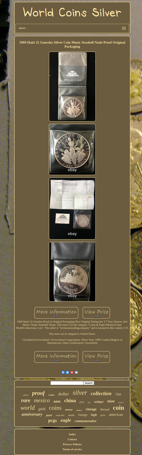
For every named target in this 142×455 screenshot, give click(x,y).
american (116, 415)
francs (121, 402)
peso (103, 415)
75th (118, 394)
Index (72, 434)
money (69, 409)
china (70, 400)
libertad (104, 409)
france (79, 410)
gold (41, 409)
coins (55, 407)
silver (80, 392)
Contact (72, 439)
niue (111, 401)
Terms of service (72, 449)
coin (118, 407)
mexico (42, 400)
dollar (63, 393)
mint (56, 401)
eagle (65, 420)
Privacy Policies (72, 444)
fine (89, 402)
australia (60, 415)
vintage (91, 409)
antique (99, 401)
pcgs (52, 420)
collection (101, 393)
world (28, 407)
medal (71, 415)
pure (49, 415)
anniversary (32, 414)
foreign (82, 415)
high (94, 415)
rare (25, 400)
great (82, 402)
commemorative (86, 421)
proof (38, 393)
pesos (25, 395)
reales (51, 394)
